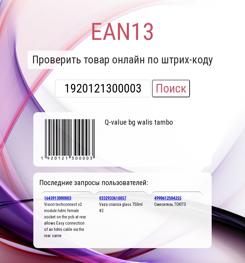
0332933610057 (112, 198)
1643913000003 (57, 198)
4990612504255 (167, 198)
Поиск (171, 89)
